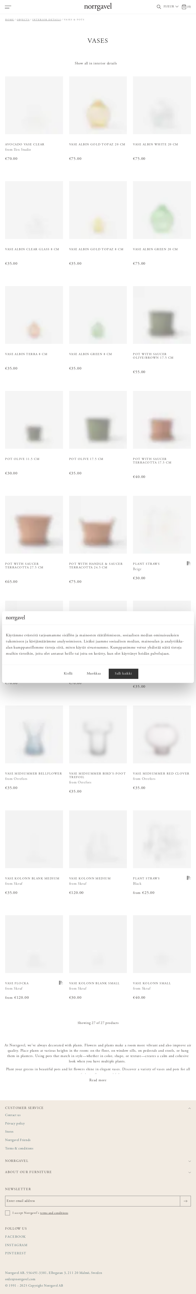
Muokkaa (94, 674)
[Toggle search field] (159, 7)
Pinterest (16, 1253)
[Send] (185, 1201)
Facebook (15, 1237)
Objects (23, 20)
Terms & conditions (19, 1148)
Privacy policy (15, 1124)
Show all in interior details (96, 63)
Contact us (12, 1115)
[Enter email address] (98, 1201)
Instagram (16, 1245)
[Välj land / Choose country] (171, 7)
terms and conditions (54, 1213)
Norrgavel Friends (18, 1140)
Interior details (46, 20)
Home (9, 20)
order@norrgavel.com (20, 1279)
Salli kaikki (123, 674)
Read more (97, 1080)
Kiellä (68, 674)
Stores (9, 1132)
